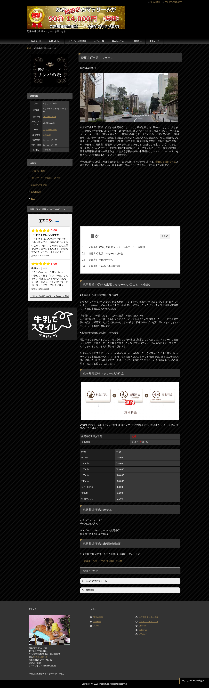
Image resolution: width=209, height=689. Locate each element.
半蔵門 (104, 562)
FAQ (33, 198)
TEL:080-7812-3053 (173, 2)
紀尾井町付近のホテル (107, 259)
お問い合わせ (55, 41)
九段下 (95, 562)
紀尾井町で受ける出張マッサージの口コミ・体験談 (123, 247)
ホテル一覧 (99, 41)
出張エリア (154, 41)
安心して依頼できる (165, 161)
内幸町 (87, 562)
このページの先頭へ (195, 681)
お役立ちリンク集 (39, 185)
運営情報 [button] (87, 591)
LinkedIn (142, 627)
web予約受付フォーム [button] (94, 582)
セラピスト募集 (38, 171)
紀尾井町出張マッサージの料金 (112, 253)
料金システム (118, 41)
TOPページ (36, 41)
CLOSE (165, 236)
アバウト (97, 627)
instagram (143, 631)
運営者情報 (98, 618)
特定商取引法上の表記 (148, 618)
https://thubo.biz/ (50, 130)
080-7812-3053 (49, 116)
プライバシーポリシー (148, 623)
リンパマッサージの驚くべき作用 (46, 178)
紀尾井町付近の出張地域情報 (110, 266)
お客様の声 (36, 192)
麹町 (111, 562)
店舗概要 (97, 623)
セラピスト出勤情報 (77, 41)
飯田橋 (119, 562)
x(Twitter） (143, 635)
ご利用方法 (137, 41)
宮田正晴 (47, 135)
